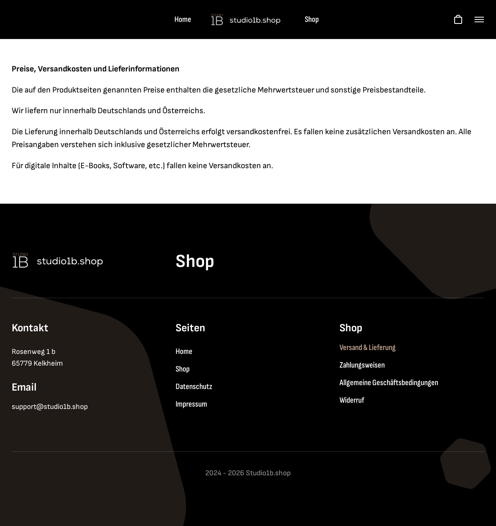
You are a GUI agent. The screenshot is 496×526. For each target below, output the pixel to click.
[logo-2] (247, 16)
